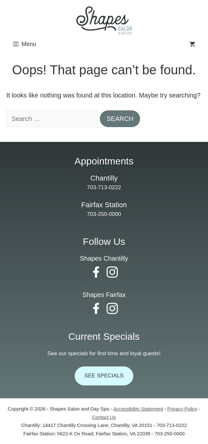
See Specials (104, 376)
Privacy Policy (182, 409)
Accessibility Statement (138, 409)
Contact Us (104, 417)
